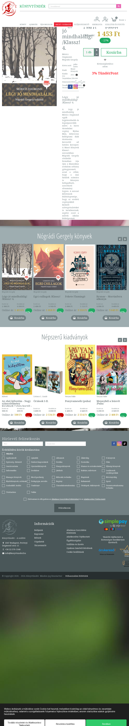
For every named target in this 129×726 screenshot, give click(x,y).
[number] (88, 52)
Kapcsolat (25, 30)
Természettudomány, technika (115, 486)
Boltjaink (38, 530)
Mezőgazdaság (37, 477)
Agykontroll (11, 458)
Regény (59, 481)
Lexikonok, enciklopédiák (112, 471)
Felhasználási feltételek (76, 576)
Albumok (60, 458)
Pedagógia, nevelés (39, 481)
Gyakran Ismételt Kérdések (79, 548)
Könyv (23, 24)
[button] (119, 18)
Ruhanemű (85, 481)
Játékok (59, 470)
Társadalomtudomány (65, 485)
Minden (9, 453)
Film (108, 462)
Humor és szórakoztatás (91, 466)
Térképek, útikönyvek (90, 485)
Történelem (11, 492)
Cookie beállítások (75, 552)
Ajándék (33, 24)
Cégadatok (39, 541)
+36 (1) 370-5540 (11, 549)
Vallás (33, 492)
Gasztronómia (12, 466)
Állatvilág (85, 458)
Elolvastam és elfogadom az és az (66, 499)
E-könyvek (110, 458)
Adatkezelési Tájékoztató (78, 536)
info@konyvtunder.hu (14, 553)
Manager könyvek (13, 477)
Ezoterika (85, 462)
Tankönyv (35, 485)
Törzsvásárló (40, 30)
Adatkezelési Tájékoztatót (94, 499)
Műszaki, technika (63, 477)
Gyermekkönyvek (38, 466)
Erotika (59, 462)
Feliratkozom (64, 508)
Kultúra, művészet (88, 470)
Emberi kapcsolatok (39, 462)
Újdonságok (46, 24)
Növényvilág (111, 477)
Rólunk (37, 537)
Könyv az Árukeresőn (107, 554)
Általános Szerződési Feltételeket (65, 499)
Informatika (11, 470)
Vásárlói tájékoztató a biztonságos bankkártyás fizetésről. (113, 540)
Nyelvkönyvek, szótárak (16, 481)
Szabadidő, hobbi (13, 485)
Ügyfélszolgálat (74, 540)
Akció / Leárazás (63, 24)
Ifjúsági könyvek (113, 466)
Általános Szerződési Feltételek (76, 531)
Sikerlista (97, 24)
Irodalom (35, 470)
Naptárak (85, 477)
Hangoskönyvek (63, 466)
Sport (108, 481)
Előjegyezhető (81, 24)
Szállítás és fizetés (115, 24)
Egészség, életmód (14, 462)
